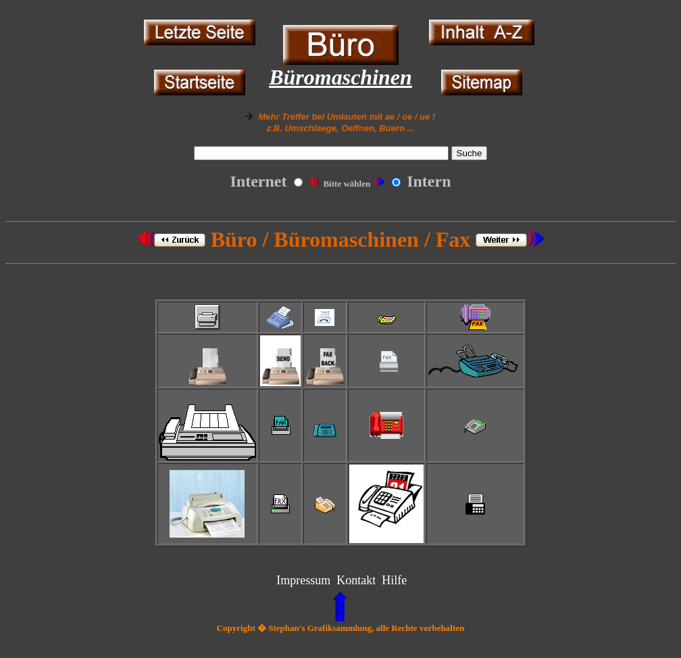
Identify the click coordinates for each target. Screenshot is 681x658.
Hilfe (394, 580)
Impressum (303, 580)
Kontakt (356, 580)
